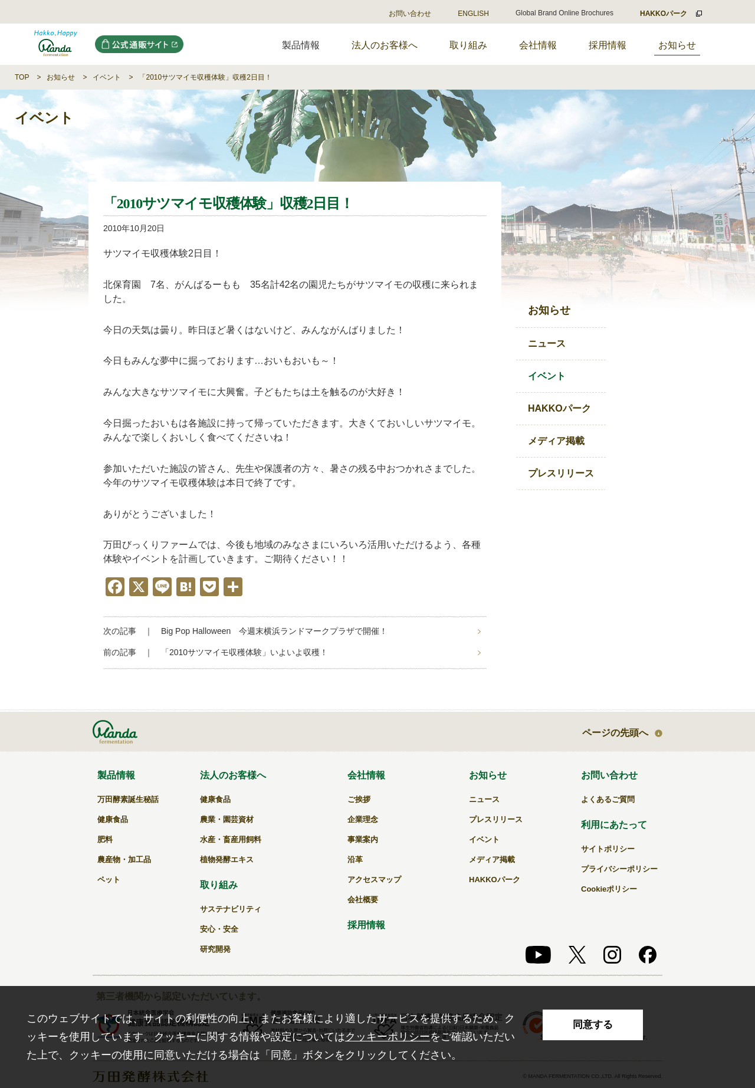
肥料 (105, 839)
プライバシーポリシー (619, 869)
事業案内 (362, 839)
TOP (22, 77)
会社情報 (538, 45)
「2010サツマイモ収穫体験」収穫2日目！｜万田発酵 (55, 44)
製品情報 (116, 775)
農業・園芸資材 (227, 819)
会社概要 (362, 899)
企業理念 (362, 819)
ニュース (547, 343)
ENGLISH (473, 13)
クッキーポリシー (387, 1037)
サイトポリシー (608, 848)
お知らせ (677, 45)
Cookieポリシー (609, 889)
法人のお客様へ (385, 45)
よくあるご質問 (608, 799)
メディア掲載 (556, 441)
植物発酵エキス (227, 859)
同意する (593, 1024)
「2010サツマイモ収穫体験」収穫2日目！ (205, 77)
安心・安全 (219, 929)
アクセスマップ (374, 879)
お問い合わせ (410, 13)
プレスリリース (561, 473)
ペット (108, 879)
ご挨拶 (358, 799)
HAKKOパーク (559, 408)
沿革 (355, 859)
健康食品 (112, 819)
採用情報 (607, 45)
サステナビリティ (230, 909)
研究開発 (215, 949)
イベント (107, 77)
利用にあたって (614, 825)
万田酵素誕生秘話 (128, 799)
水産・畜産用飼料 (230, 839)
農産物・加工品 (124, 859)
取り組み (468, 45)
